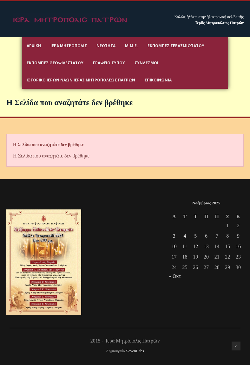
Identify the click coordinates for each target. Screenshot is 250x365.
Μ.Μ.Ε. (131, 45)
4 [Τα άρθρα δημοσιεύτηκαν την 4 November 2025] (185, 236)
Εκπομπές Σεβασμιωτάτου (176, 45)
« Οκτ (175, 276)
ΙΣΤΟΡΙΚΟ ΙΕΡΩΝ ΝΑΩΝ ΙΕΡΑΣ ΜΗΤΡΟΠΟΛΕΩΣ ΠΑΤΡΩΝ (81, 80)
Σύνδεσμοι (146, 63)
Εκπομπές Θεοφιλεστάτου (55, 63)
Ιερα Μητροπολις (68, 45)
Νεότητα (105, 45)
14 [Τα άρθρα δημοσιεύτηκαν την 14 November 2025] (217, 246)
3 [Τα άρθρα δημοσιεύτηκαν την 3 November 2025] (174, 236)
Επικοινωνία (158, 80)
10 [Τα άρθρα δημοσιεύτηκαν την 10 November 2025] (174, 246)
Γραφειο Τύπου (109, 63)
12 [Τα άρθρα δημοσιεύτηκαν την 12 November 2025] (195, 246)
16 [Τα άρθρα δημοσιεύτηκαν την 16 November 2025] (238, 246)
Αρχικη (34, 45)
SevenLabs (135, 351)
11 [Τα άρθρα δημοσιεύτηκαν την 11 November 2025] (184, 246)
